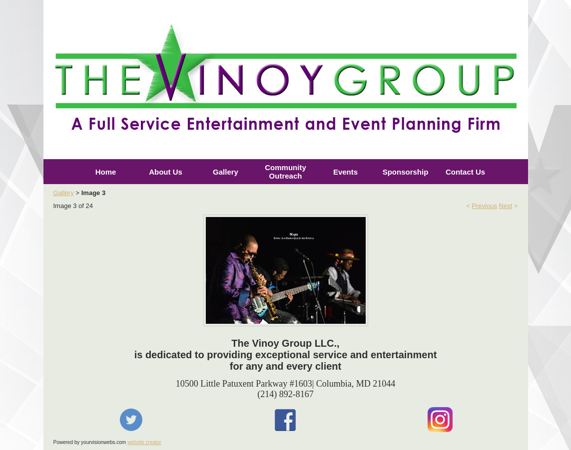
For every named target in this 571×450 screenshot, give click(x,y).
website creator (144, 442)
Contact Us (465, 172)
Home (105, 172)
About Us (165, 172)
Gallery (225, 172)
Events (345, 172)
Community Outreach (285, 171)
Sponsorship (406, 172)
